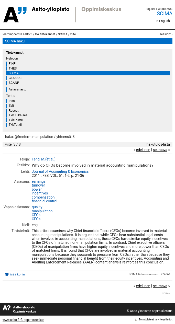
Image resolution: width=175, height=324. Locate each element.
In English (163, 21)
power (37, 189)
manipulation (42, 211)
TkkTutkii (15, 124)
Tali (11, 106)
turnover (38, 185)
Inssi (12, 101)
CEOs (36, 219)
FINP (12, 63)
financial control (44, 201)
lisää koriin (17, 274)
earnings (39, 181)
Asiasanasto (17, 89)
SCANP (14, 83)
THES (13, 68)
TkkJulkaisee (18, 115)
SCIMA (164, 13)
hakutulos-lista (158, 144)
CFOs (36, 215)
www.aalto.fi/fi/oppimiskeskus (23, 320)
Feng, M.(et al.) (44, 159)
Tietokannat (15, 52)
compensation (43, 197)
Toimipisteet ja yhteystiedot (155, 319)
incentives (40, 193)
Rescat (14, 110)
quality (37, 207)
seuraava (160, 150)
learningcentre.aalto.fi (17, 34)
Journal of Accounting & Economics (60, 171)
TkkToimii (16, 120)
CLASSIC (15, 78)
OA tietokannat (45, 34)
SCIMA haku (15, 41)
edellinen (143, 150)
